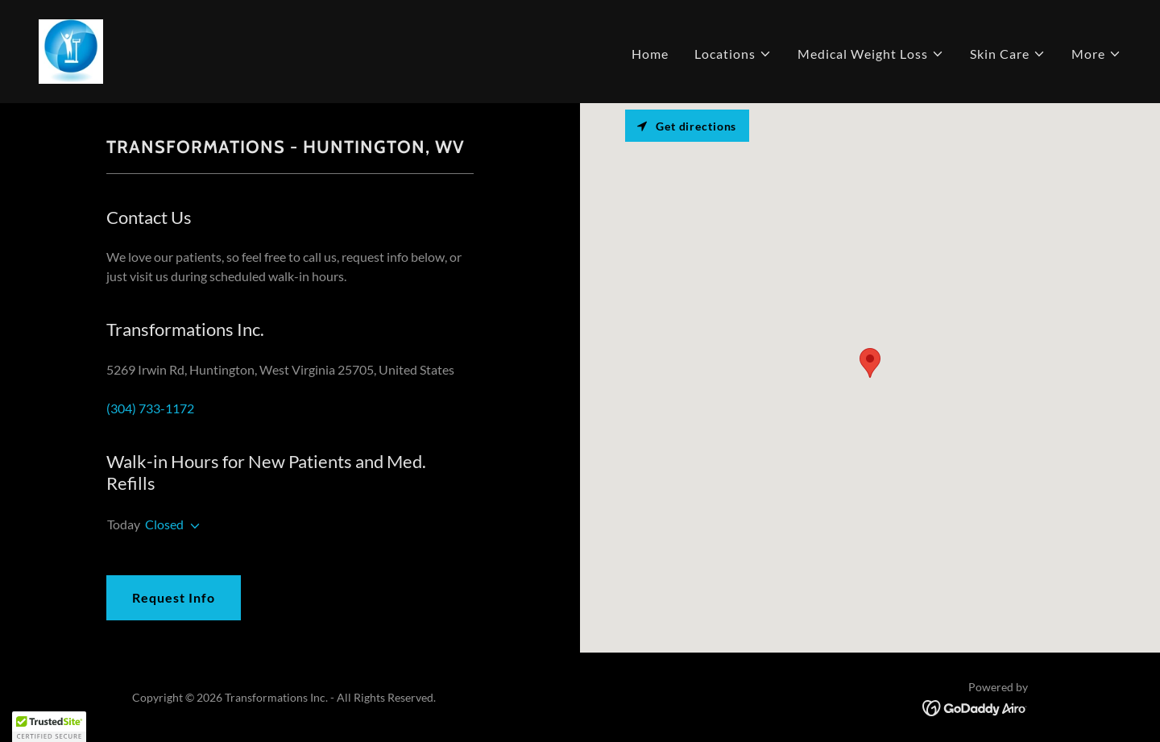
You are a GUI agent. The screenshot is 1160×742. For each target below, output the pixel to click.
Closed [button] (164, 524)
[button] (733, 54)
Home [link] (650, 53)
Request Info (173, 597)
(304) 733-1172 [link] (150, 408)
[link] (71, 49)
